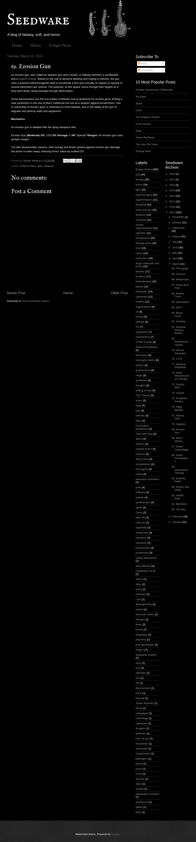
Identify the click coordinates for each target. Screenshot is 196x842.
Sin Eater (141, 96)
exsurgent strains (145, 360)
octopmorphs (143, 753)
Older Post (119, 293)
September (178, 227)
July (174, 241)
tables (139, 807)
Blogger (115, 834)
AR (137, 682)
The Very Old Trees (147, 144)
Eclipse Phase (60, 45)
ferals (139, 624)
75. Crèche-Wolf (178, 386)
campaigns (142, 713)
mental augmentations (144, 226)
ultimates (141, 672)
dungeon (141, 728)
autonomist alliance (146, 346)
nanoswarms (143, 336)
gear (40, 166)
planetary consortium (147, 479)
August (176, 236)
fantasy (140, 179)
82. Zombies (179, 321)
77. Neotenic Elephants (179, 366)
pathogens (141, 758)
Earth (139, 693)
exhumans (141, 291)
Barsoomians (143, 688)
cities (138, 584)
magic (139, 375)
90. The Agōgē (180, 268)
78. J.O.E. (177, 358)
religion (140, 649)
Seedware (38, 20)
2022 (172, 173)
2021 (172, 179)
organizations (143, 306)
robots (139, 253)
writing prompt (144, 390)
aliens (139, 438)
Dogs (139, 130)
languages (141, 634)
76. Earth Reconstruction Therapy (180, 375)
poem (139, 768)
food (138, 248)
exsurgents (142, 469)
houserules (142, 743)
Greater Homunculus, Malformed (154, 89)
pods (138, 487)
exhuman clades (145, 614)
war (138, 677)
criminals (141, 594)
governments (143, 370)
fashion (140, 365)
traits (138, 812)
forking (139, 316)
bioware (140, 271)
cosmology (142, 718)
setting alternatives (146, 557)
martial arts (142, 532)
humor (139, 629)
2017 (172, 201)
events (139, 609)
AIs (137, 326)
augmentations (144, 199)
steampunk (142, 802)
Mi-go (139, 708)
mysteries (141, 537)
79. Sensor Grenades (179, 352)
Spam (139, 103)
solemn (140, 497)
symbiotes (141, 380)
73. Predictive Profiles (179, 400)
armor (139, 400)
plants (139, 763)
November (178, 216)
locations (141, 276)
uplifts (139, 507)
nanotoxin (141, 542)
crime (139, 589)
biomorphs (141, 355)
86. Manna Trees (178, 295)
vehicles (140, 415)
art (137, 311)
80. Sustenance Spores (180, 341)
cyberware (141, 296)
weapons (49, 166)
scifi (138, 174)
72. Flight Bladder (177, 408)
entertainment (143, 281)
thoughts (140, 385)
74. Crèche (178, 392)
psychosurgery (144, 194)
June (175, 247)
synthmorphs (143, 502)
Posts (142, 63)
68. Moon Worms (177, 439)
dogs (138, 405)
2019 (172, 190)
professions (142, 552)
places (139, 286)
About (35, 45)
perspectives (143, 547)
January (177, 522)
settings (140, 321)
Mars (138, 420)
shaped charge (27, 78)
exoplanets (142, 331)
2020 (172, 185)
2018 (172, 195)
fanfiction (141, 733)
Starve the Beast (145, 137)
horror (139, 184)
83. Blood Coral (177, 314)
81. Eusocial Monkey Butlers (179, 330)
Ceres (139, 512)
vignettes (141, 233)
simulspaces (143, 237)
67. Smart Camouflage (180, 448)
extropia (140, 619)
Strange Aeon (143, 151)
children (140, 443)
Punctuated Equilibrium (142, 427)
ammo (139, 579)
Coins (139, 110)
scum (139, 773)
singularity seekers (146, 654)
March (176, 263)
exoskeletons (143, 464)
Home (17, 45)
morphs (140, 301)
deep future (142, 458)
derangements (144, 604)
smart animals (143, 209)
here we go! (142, 738)
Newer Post (16, 293)
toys (138, 667)
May (175, 252)
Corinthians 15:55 (146, 570)
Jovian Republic (145, 703)
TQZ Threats (143, 395)
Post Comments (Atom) (36, 300)
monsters (141, 219)
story (138, 662)
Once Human (143, 123)
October (177, 222)
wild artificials (143, 566)
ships (139, 783)
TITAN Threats (144, 342)
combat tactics (144, 448)
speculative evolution (147, 793)
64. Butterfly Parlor (178, 480)
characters (141, 258)
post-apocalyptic (145, 644)
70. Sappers (178, 424)
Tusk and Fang (144, 433)
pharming (141, 639)
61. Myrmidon (179, 503)
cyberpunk (141, 723)
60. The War (179, 509)
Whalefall (141, 204)
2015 (172, 212)
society (140, 788)
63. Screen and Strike (180, 488)
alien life (140, 517)
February (177, 516)
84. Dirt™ (177, 307)
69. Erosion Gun (178, 431)
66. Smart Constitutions (180, 458)
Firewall (140, 698)
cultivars (140, 454)
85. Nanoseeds (180, 301)
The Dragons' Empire (148, 117)
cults (138, 599)
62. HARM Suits (177, 497)
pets (138, 410)
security (140, 778)
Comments (145, 70)
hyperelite (141, 527)
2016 (172, 206)
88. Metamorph (180, 279)
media (139, 474)
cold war (140, 522)
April (175, 258)
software (140, 492)
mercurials (141, 748)
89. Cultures (178, 274)
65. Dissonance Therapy (180, 469)
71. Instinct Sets (178, 417)
